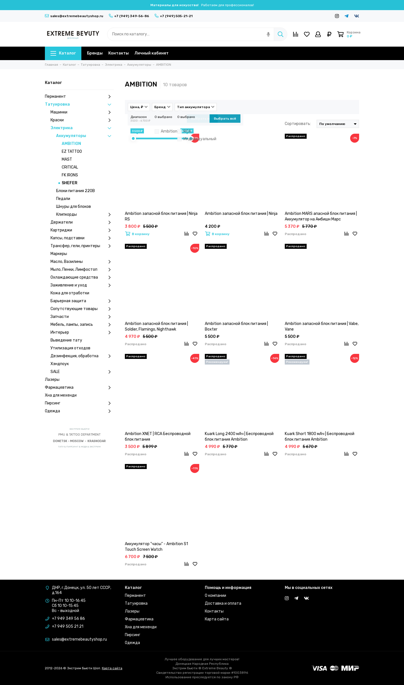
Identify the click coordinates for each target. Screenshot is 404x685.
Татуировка (79, 104)
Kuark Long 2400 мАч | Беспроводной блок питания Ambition (239, 436)
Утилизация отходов (70, 348)
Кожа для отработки (69, 293)
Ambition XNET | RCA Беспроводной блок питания (157, 436)
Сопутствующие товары (82, 308)
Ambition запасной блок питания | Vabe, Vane (322, 326)
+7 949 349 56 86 (68, 618)
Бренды (95, 53)
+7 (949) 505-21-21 (173, 16)
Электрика (82, 128)
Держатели (82, 222)
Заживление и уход (82, 285)
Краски (82, 120)
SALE (82, 371)
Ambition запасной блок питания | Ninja (241, 213)
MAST (67, 159)
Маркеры (58, 253)
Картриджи (82, 230)
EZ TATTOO (72, 151)
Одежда (79, 411)
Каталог (63, 53)
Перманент (79, 96)
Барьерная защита (82, 301)
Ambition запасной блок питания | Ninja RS (161, 216)
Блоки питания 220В (75, 190)
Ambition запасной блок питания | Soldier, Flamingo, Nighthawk (156, 326)
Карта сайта (217, 619)
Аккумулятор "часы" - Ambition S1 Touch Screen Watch (156, 546)
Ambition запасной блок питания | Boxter (236, 326)
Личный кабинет (151, 53)
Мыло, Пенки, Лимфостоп (82, 269)
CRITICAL (70, 167)
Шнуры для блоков (73, 206)
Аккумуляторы (85, 135)
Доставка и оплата (223, 603)
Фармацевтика (79, 387)
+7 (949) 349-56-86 (129, 16)
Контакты (118, 53)
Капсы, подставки (82, 238)
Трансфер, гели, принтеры (82, 246)
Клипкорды (85, 214)
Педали (63, 198)
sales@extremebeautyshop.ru (74, 16)
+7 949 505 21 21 (67, 626)
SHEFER (69, 183)
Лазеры (52, 379)
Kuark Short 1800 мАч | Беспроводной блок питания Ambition (319, 436)
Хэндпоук (59, 363)
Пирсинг (79, 403)
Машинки (82, 112)
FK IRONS (70, 175)
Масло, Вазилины (82, 261)
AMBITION (71, 143)
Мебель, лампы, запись (82, 324)
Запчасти (82, 316)
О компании (215, 595)
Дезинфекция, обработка (82, 356)
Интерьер (82, 332)
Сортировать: (298, 123)
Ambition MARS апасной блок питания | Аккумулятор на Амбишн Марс (321, 216)
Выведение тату (66, 340)
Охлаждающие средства (82, 277)
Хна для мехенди (61, 395)
